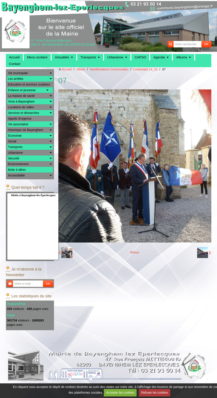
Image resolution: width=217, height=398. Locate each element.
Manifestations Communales (109, 69)
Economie (15, 135)
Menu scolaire (37, 57)
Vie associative (18, 124)
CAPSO (140, 57)
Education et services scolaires (29, 84)
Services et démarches (23, 113)
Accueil (14, 57)
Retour (134, 252)
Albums (181, 57)
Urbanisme (115, 57)
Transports (88, 57)
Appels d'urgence (20, 118)
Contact (15, 64)
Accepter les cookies (120, 392)
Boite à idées (17, 169)
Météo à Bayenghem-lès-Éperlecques (33, 195)
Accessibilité (16, 175)
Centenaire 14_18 (145, 69)
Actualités (62, 57)
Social (12, 141)
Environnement (18, 164)
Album (80, 69)
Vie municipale (18, 73)
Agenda (159, 57)
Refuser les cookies (154, 392)
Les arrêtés (15, 78)
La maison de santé (21, 96)
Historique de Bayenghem (25, 130)
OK (206, 44)
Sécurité (13, 158)
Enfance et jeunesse (22, 90)
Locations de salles (21, 107)
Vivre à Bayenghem (21, 101)
